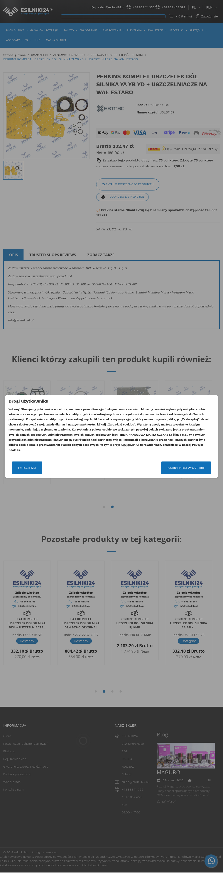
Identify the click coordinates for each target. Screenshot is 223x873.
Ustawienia (27, 468)
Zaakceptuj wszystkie (186, 468)
